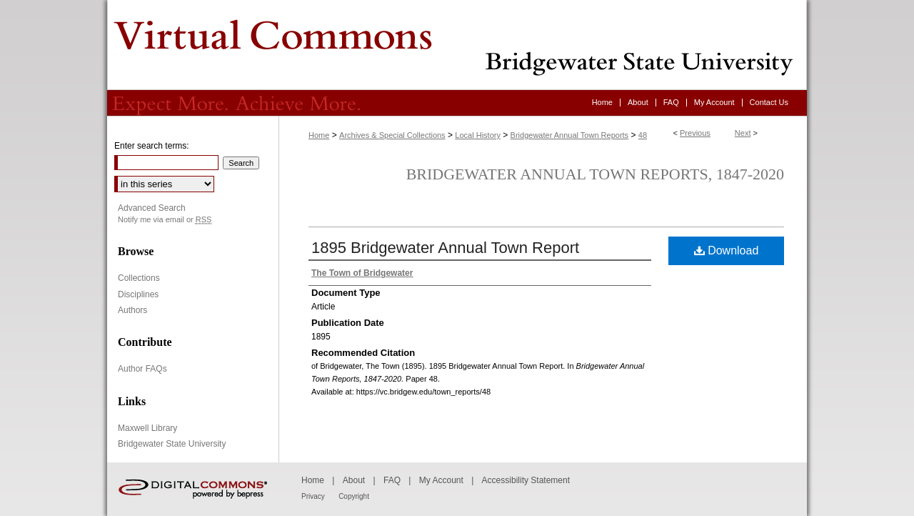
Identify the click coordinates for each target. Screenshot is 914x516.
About (354, 480)
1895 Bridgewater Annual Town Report (445, 248)
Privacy (313, 496)
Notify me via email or (164, 219)
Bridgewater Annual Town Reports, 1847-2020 (595, 174)
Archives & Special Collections (392, 135)
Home (318, 135)
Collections (139, 278)
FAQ (392, 480)
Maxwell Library (147, 428)
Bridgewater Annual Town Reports (570, 135)
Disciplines (138, 294)
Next (743, 133)
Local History (478, 135)
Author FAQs (142, 369)
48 (642, 135)
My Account (441, 480)
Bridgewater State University (172, 444)
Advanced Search (152, 208)
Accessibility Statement (526, 480)
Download (726, 250)
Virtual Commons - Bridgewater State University (457, 45)
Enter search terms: (151, 146)
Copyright (353, 496)
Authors (132, 310)
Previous (695, 133)
